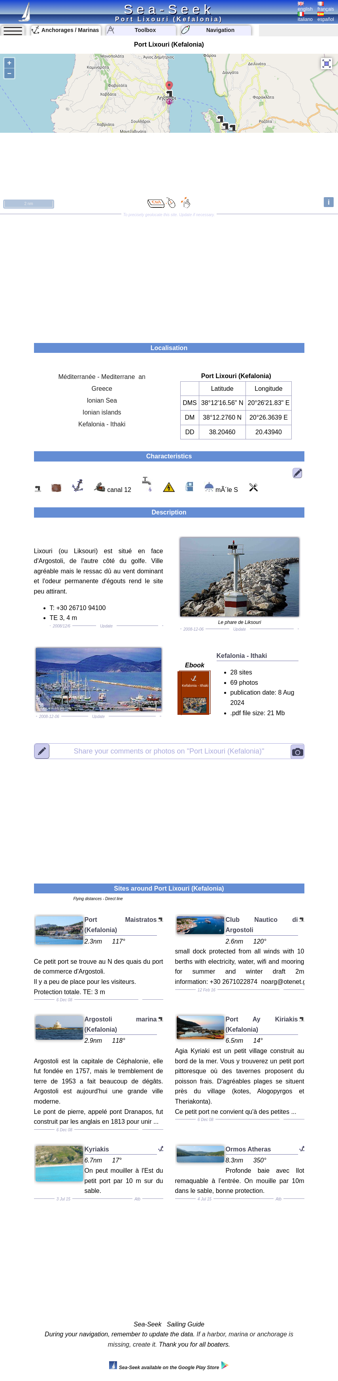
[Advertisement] (169, 275)
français (325, 7)
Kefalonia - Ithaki (101, 424)
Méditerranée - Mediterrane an (101, 376)
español (325, 17)
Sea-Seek (169, 9)
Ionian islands (102, 412)
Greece (101, 388)
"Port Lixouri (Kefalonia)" (169, 751)
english (305, 7)
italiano (305, 17)
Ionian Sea (102, 400)
